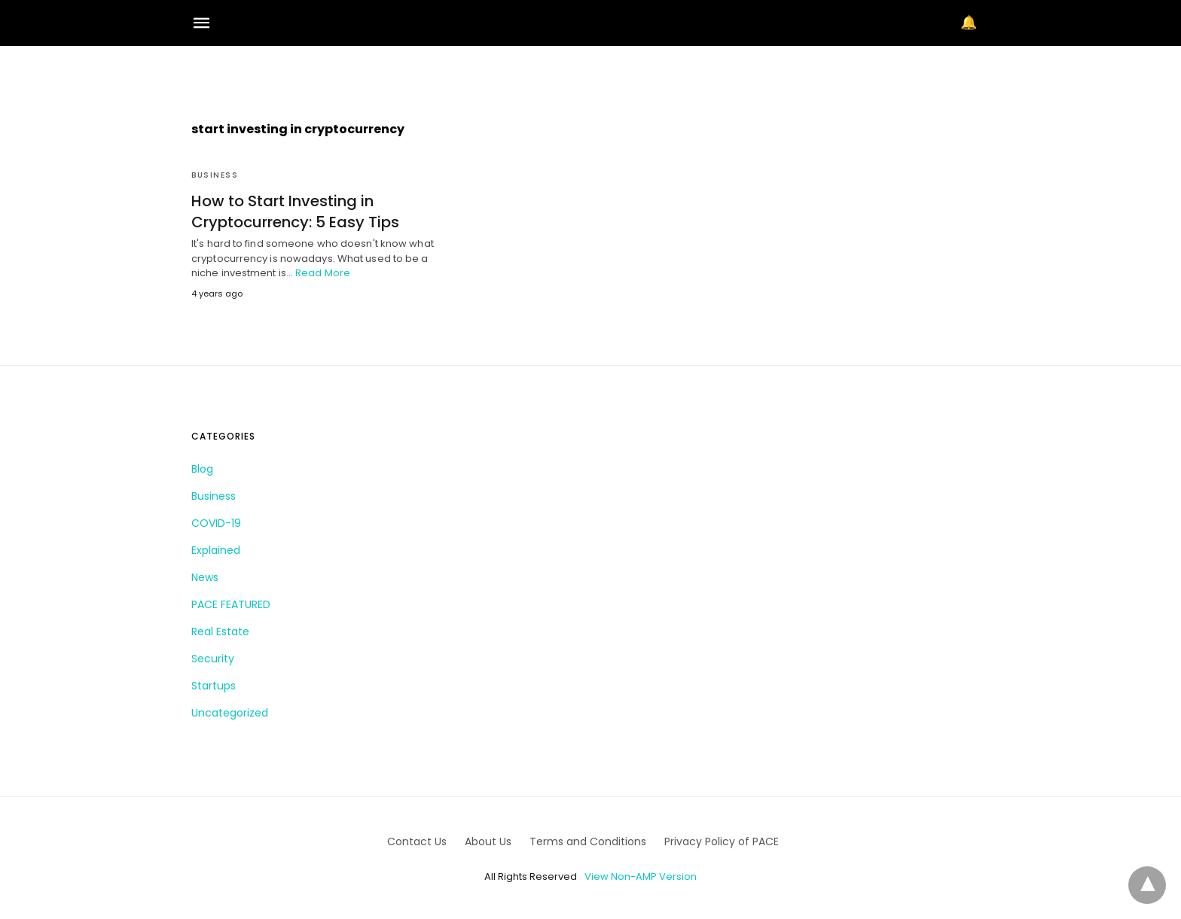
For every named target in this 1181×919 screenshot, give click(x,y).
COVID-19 (216, 523)
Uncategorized (229, 712)
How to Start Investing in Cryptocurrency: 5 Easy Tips (295, 211)
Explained (215, 550)
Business (214, 175)
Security (212, 658)
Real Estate (220, 631)
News (204, 577)
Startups (213, 685)
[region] (590, 72)
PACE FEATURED (230, 604)
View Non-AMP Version (640, 876)
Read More (322, 273)
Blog (202, 468)
